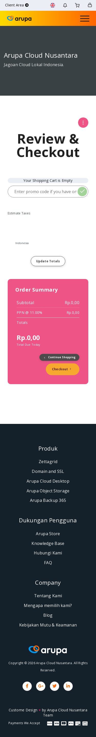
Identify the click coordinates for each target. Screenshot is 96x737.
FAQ (48, 562)
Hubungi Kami (48, 553)
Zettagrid (48, 461)
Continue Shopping (59, 357)
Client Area (17, 5)
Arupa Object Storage (48, 491)
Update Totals (48, 261)
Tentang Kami (48, 596)
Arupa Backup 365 (48, 500)
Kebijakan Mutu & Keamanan (48, 625)
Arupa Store (48, 533)
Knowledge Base (47, 543)
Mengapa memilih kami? (48, 605)
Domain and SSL (48, 471)
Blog (47, 615)
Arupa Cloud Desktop (48, 481)
